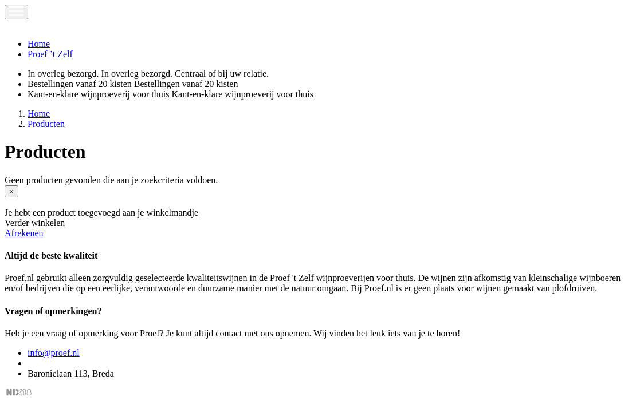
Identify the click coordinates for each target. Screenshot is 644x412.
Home (39, 44)
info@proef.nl (54, 353)
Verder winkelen (35, 223)
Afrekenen (24, 233)
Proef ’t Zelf (50, 54)
